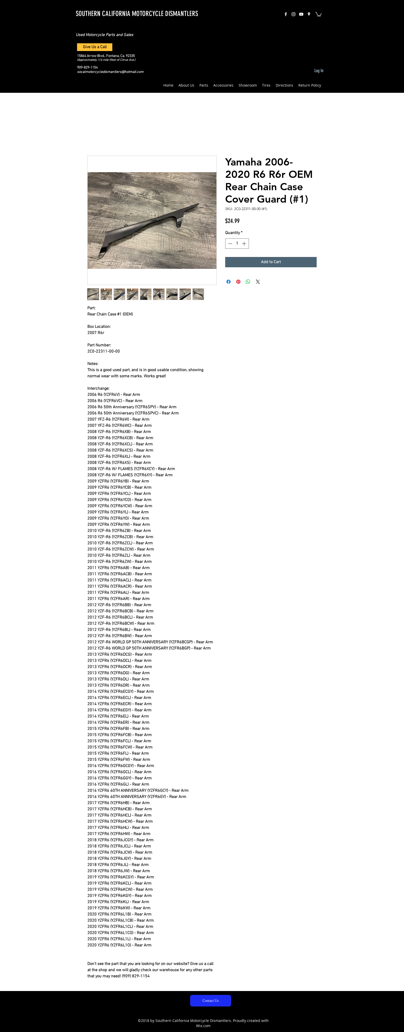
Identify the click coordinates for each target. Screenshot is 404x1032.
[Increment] (244, 243)
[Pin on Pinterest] (238, 282)
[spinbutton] (237, 243)
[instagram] (293, 14)
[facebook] (285, 14)
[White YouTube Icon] (301, 14)
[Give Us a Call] (94, 47)
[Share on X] (258, 282)
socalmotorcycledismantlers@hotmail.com (110, 72)
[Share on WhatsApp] (248, 282)
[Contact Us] (210, 1000)
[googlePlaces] (309, 14)
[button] (318, 14)
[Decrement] (229, 243)
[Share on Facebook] (228, 282)
